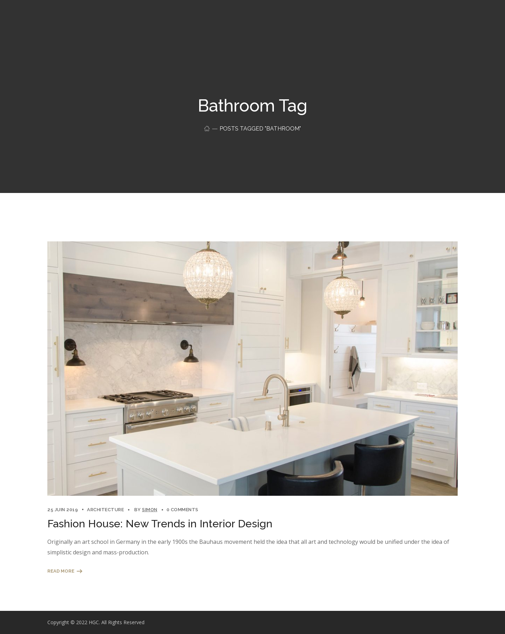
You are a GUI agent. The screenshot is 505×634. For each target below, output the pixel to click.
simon (149, 509)
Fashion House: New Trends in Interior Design (159, 524)
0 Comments (182, 509)
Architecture (105, 509)
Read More (60, 571)
